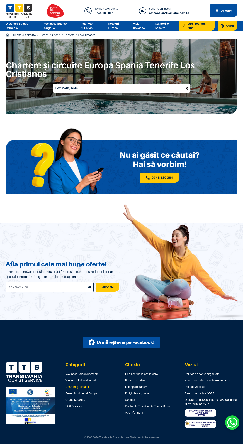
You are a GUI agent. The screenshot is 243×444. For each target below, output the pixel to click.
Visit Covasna (73, 406)
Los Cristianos (86, 35)
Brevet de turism (135, 380)
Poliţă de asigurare (137, 393)
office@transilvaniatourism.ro (169, 13)
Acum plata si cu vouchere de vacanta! (209, 380)
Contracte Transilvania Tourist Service (148, 406)
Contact (130, 399)
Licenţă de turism (136, 387)
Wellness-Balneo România (82, 374)
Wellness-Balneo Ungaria (81, 380)
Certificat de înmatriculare (141, 374)
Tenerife (69, 35)
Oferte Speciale (75, 399)
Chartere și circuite (24, 35)
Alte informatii (134, 412)
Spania (56, 35)
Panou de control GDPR (199, 393)
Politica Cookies (195, 387)
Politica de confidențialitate (202, 374)
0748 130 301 (103, 13)
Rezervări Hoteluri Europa (81, 393)
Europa (44, 35)
